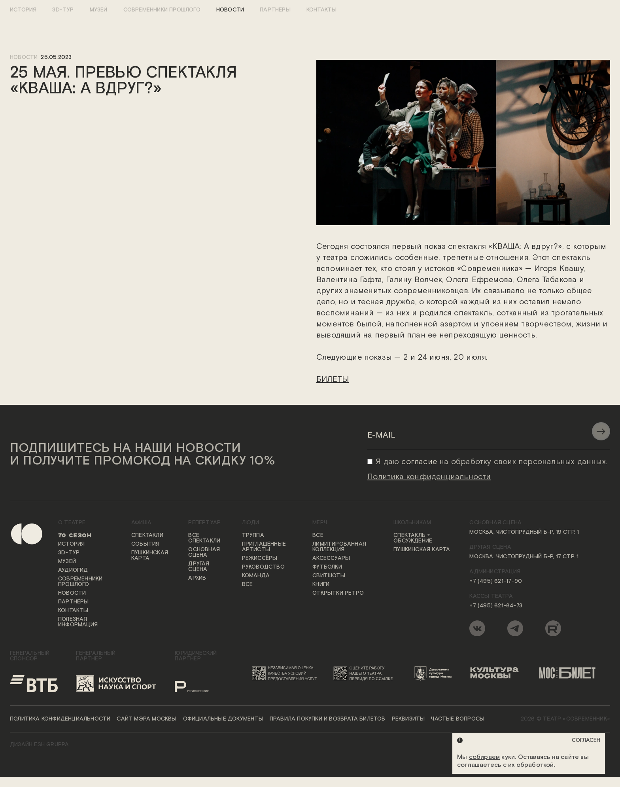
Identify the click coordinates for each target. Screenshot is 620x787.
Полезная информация (78, 622)
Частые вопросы (457, 719)
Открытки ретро (338, 593)
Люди (250, 523)
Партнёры (275, 10)
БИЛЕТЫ (332, 379)
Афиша (141, 523)
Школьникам (412, 523)
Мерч (319, 523)
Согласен (586, 740)
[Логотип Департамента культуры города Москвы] (436, 673)
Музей (99, 10)
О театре (72, 523)
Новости (230, 10)
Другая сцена (198, 567)
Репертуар (204, 523)
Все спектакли (204, 538)
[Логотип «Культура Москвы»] (498, 673)
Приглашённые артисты (264, 547)
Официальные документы (223, 719)
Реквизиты (408, 719)
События (145, 544)
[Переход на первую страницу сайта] (20, 580)
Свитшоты (328, 576)
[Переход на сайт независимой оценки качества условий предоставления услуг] (286, 673)
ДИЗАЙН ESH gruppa (39, 745)
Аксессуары (331, 558)
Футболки (327, 567)
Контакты (321, 10)
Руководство (263, 567)
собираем (484, 757)
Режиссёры (260, 558)
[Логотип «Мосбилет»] (571, 673)
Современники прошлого (161, 10)
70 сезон (75, 536)
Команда (256, 576)
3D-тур (63, 10)
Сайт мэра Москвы (146, 719)
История (23, 10)
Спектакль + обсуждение (412, 538)
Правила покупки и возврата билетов (328, 719)
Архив (197, 578)
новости (24, 57)
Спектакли (147, 536)
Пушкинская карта (149, 555)
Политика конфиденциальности (60, 719)
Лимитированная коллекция (339, 547)
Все (247, 585)
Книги (320, 585)
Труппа (253, 536)
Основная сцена (204, 552)
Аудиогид (73, 570)
